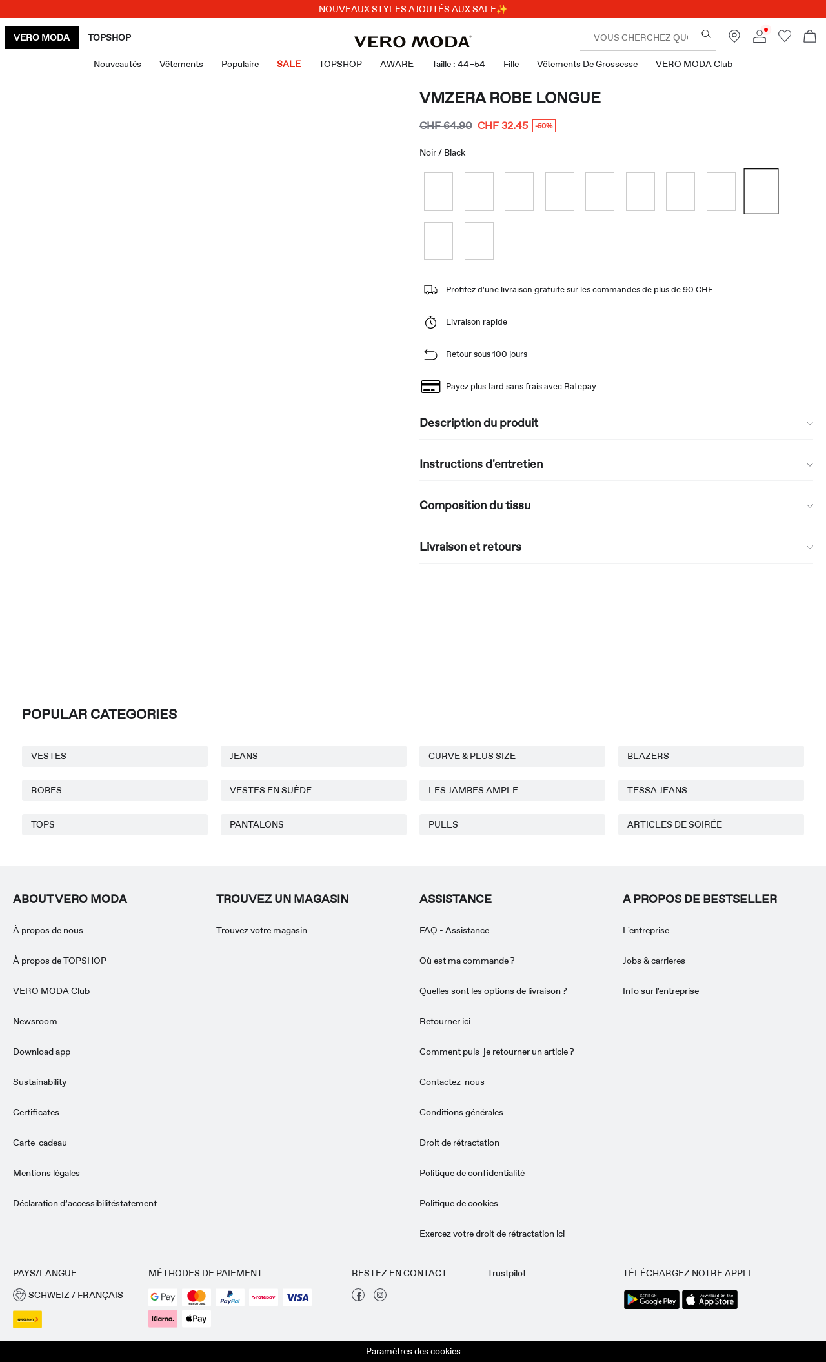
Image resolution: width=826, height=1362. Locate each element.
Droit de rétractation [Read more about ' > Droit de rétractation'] (459, 1142)
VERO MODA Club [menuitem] (694, 64)
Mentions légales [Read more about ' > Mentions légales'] (46, 1173)
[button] (74, 1295)
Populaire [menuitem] (240, 64)
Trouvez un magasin (282, 899)
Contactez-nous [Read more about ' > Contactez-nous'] (452, 1082)
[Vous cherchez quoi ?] (706, 34)
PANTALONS (257, 824)
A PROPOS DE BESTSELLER (700, 899)
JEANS (244, 756)
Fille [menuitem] (511, 64)
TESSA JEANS (657, 790)
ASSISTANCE (455, 899)
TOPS (43, 824)
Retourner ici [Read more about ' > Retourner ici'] (444, 1021)
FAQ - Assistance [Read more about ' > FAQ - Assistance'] (454, 930)
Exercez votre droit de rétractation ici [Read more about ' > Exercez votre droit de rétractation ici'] (492, 1233)
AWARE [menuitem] (397, 64)
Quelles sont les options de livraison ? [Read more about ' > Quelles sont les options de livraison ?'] (493, 991)
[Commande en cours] (809, 38)
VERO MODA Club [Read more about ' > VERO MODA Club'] (51, 991)
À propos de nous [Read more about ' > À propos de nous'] (48, 930)
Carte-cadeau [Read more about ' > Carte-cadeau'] (40, 1142)
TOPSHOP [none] (109, 37)
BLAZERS (648, 756)
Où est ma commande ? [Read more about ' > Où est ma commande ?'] (467, 960)
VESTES (48, 756)
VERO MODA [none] (42, 37)
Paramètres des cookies (413, 1351)
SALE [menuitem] (289, 64)
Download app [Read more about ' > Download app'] (41, 1051)
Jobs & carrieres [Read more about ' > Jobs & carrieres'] (654, 960)
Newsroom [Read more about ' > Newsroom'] (35, 1021)
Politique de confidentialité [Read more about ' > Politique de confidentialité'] (472, 1173)
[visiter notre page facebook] (358, 1298)
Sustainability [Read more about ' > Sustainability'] (39, 1082)
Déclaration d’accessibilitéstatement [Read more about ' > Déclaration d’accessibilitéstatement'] (85, 1203)
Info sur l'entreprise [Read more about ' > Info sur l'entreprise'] (661, 991)
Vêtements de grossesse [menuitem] (587, 64)
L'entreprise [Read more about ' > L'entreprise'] (646, 930)
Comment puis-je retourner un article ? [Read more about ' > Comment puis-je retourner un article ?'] (496, 1051)
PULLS (443, 824)
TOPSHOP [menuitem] (340, 64)
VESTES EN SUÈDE (271, 790)
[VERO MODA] (413, 44)
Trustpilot (506, 1273)
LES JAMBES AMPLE (473, 790)
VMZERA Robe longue (510, 98)
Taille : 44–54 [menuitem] (458, 64)
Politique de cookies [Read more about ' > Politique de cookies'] (458, 1203)
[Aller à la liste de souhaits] (784, 39)
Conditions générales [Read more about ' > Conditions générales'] (461, 1112)
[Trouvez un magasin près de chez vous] (734, 39)
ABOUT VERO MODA (70, 899)
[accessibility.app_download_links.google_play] (652, 1308)
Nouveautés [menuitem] (117, 64)
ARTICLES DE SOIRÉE (674, 824)
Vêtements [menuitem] (181, 64)
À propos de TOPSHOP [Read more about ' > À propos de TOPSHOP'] (59, 960)
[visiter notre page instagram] (380, 1298)
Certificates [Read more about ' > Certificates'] (36, 1112)
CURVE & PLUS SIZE (472, 756)
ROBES (46, 790)
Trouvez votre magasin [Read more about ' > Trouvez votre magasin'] (261, 930)
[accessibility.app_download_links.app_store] (710, 1308)
